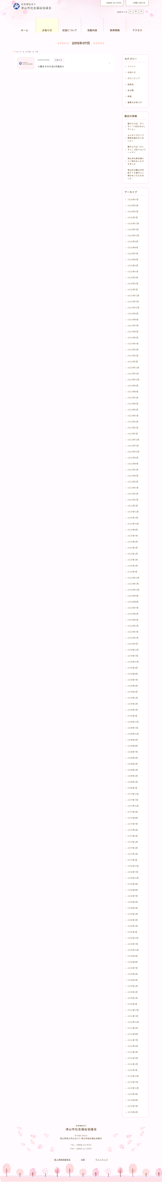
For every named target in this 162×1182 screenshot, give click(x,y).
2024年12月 (133, 296)
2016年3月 (133, 920)
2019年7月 (133, 680)
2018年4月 (133, 770)
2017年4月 (133, 842)
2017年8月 (133, 818)
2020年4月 (133, 626)
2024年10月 (133, 308)
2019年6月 (133, 686)
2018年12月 (133, 722)
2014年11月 (133, 1016)
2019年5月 (133, 692)
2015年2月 (133, 998)
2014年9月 (133, 1028)
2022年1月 (133, 506)
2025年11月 (133, 229)
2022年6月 (133, 476)
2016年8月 (133, 890)
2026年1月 (133, 217)
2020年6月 (133, 614)
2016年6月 (133, 902)
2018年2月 (133, 782)
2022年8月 (133, 464)
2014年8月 (133, 1034)
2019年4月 (133, 698)
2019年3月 (133, 704)
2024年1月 (133, 362)
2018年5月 (133, 764)
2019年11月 (133, 656)
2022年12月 (133, 440)
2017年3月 (133, 848)
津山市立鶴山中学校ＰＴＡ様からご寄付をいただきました (136, 174)
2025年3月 (133, 278)
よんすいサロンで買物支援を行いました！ (136, 138)
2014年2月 (133, 1064)
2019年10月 (133, 662)
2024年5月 (133, 338)
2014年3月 (133, 1058)
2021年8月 (133, 530)
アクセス (137, 30)
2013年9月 (133, 1094)
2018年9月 (133, 740)
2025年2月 (133, 284)
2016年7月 (133, 896)
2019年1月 (132, 716)
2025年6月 (133, 259)
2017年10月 (133, 806)
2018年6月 (133, 758)
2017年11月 (133, 800)
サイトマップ (101, 1160)
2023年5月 (133, 410)
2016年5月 (133, 908)
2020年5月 (133, 620)
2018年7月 (133, 752)
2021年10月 (133, 524)
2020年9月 (133, 596)
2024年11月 (133, 302)
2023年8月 (133, 392)
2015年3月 (133, 992)
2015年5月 (133, 980)
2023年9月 (133, 386)
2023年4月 (133, 416)
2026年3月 (133, 205)
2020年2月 (133, 638)
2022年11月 (133, 446)
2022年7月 (133, 470)
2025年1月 (133, 290)
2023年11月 (133, 374)
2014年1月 (133, 1070)
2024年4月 (133, 344)
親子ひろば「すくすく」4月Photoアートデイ (137, 150)
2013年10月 (133, 1088)
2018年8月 (133, 746)
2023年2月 (133, 428)
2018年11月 (133, 728)
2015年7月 (133, 968)
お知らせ (47, 30)
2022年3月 (133, 494)
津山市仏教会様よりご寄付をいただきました (136, 161)
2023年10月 (133, 380)
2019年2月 (133, 710)
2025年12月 (133, 223)
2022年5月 (133, 482)
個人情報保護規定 (62, 1160)
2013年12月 (133, 1076)
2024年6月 (133, 332)
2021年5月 (133, 548)
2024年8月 (133, 320)
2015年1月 (132, 1004)
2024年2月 (133, 356)
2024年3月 (133, 350)
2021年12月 (133, 512)
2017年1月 (132, 860)
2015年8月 (133, 962)
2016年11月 (133, 872)
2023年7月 (133, 398)
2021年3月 (133, 560)
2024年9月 (133, 314)
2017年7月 (133, 824)
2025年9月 (133, 241)
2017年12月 (133, 794)
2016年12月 (133, 866)
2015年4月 (133, 986)
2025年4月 (133, 271)
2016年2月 (133, 926)
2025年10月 (133, 235)
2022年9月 (133, 458)
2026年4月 (133, 199)
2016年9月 (133, 884)
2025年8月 (133, 247)
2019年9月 (133, 668)
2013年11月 (133, 1082)
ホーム (24, 30)
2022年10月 (133, 452)
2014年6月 (133, 1046)
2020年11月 (133, 584)
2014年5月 (133, 1052)
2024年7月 (133, 326)
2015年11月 (133, 944)
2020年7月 (133, 608)
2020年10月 (133, 590)
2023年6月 (133, 404)
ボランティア (134, 78)
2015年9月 (133, 956)
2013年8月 (133, 1100)
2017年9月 (133, 812)
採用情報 (115, 30)
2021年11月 (133, 518)
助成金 (131, 84)
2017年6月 (133, 830)
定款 (83, 1160)
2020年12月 (133, 578)
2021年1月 (132, 572)
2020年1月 (133, 644)
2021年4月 (133, 554)
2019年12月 (133, 650)
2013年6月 (133, 1112)
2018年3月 (133, 776)
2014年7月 (133, 1040)
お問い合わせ (139, 3)
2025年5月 (133, 265)
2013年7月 (133, 1106)
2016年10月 (133, 878)
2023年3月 (133, 422)
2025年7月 (133, 253)
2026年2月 (133, 211)
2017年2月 (133, 854)
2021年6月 (133, 542)
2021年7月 (133, 536)
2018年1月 (132, 788)
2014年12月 (133, 1010)
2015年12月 (133, 938)
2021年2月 (133, 566)
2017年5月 (133, 836)
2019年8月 (133, 674)
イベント (132, 66)
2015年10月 (133, 950)
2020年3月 (133, 632)
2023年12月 (133, 368)
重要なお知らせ (135, 102)
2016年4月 (133, 914)
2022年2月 (133, 500)
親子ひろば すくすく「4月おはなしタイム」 (136, 126)
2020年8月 (133, 602)
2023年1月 (133, 434)
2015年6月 (133, 974)
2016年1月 (132, 932)
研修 (130, 96)
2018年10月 (133, 734)
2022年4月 (133, 488)
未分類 (131, 90)
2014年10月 (133, 1022)
